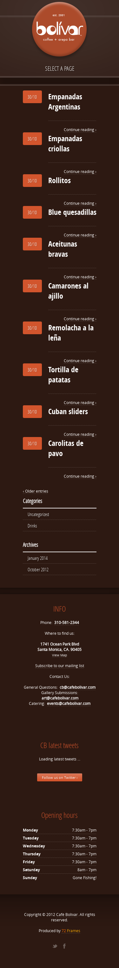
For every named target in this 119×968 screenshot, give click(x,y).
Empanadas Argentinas (65, 101)
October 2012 (38, 569)
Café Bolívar (67, 914)
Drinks (32, 525)
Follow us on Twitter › (59, 777)
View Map (59, 655)
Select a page (59, 68)
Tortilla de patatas (63, 374)
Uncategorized (38, 514)
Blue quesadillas (72, 212)
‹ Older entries (35, 491)
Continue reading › (80, 129)
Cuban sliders (68, 411)
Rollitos (59, 180)
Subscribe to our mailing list (59, 665)
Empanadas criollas (65, 143)
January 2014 (38, 558)
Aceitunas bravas (62, 249)
